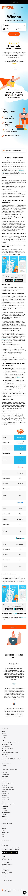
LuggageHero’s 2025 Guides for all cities (12, 759)
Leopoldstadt (5, 814)
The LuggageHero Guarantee (10, 752)
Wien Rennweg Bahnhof (7, 783)
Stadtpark (4, 816)
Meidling (4, 808)
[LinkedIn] (11, 880)
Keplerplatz (4, 785)
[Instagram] (6, 880)
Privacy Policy (5, 761)
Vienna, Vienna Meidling (7, 787)
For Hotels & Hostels (7, 744)
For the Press (5, 754)
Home (3, 731)
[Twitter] (4, 880)
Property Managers (8, 748)
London (3, 830)
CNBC (15, 619)
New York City (5, 832)
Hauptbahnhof (5, 800)
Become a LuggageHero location (10, 742)
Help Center (5, 750)
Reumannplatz (5, 774)
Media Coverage (7, 756)
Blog (3, 740)
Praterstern (4, 810)
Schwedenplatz (5, 793)
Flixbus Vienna (5, 776)
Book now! (14, 627)
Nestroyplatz (5, 778)
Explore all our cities (6, 840)
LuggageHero (7, 150)
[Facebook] (2, 880)
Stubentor (4, 781)
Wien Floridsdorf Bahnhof (8, 789)
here (18, 289)
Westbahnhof (5, 806)
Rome (3, 836)
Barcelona (4, 826)
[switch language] (21, 7)
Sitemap (4, 765)
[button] (25, 892)
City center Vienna (6, 812)
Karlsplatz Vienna (6, 797)
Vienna (14, 150)
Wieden (3, 802)
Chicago (4, 828)
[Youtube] (9, 880)
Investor (5, 735)
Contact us (4, 877)
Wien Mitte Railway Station (8, 804)
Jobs (4, 738)
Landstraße (4, 791)
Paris (3, 834)
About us (4, 733)
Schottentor (4, 772)
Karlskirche (4, 795)
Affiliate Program (6, 746)
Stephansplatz (5, 818)
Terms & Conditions (6, 763)
